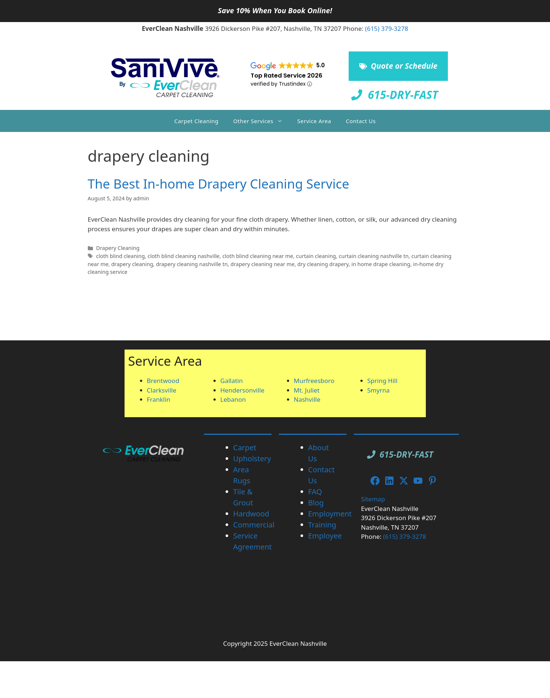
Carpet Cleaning (196, 121)
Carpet (244, 447)
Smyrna (378, 390)
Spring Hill (382, 380)
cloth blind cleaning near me (257, 256)
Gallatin (231, 380)
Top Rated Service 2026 (286, 75)
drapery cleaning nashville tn (191, 264)
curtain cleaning (316, 256)
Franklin (158, 399)
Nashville (307, 399)
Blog (316, 503)
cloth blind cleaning (120, 256)
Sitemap (373, 499)
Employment (330, 514)
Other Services (261, 121)
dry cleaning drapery (322, 264)
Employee (325, 536)
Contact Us (360, 121)
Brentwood (163, 380)
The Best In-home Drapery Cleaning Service (218, 183)
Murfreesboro (314, 380)
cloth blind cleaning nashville (184, 256)
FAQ (315, 492)
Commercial (253, 525)
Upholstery (252, 458)
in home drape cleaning (380, 264)
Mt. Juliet (307, 390)
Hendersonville (242, 390)
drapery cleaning (132, 264)
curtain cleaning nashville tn (374, 256)
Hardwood (251, 514)
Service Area (314, 121)
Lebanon (233, 399)
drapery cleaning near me (262, 264)
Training (322, 525)
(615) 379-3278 (386, 28)
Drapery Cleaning (118, 247)
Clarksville (161, 390)
